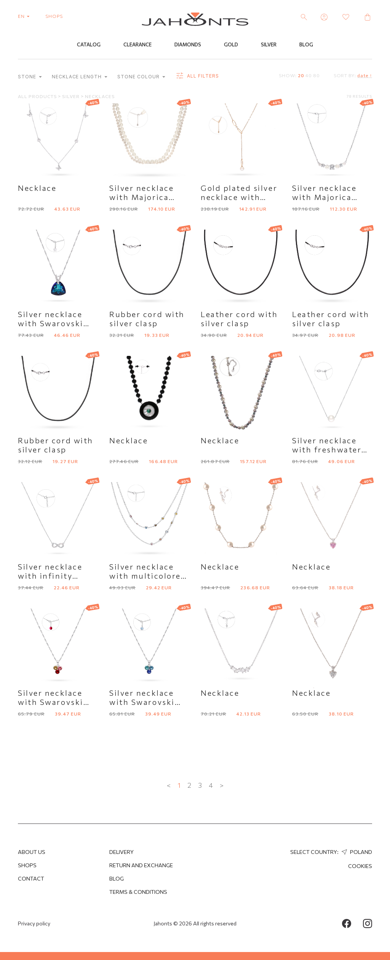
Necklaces (100, 96)
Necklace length (79, 76)
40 (308, 75)
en (25, 16)
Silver (269, 44)
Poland (356, 852)
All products (38, 96)
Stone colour (141, 76)
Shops (27, 865)
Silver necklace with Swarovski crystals (50, 702)
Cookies (360, 866)
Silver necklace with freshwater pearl (326, 449)
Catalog (89, 44)
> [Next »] (222, 785)
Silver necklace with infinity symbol (50, 575)
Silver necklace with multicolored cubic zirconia (148, 575)
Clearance (137, 44)
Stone (30, 76)
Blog (306, 44)
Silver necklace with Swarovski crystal (50, 323)
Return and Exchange (141, 865)
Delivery (121, 852)
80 (316, 75)
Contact (31, 878)
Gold (231, 44)
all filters (197, 76)
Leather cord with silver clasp (239, 318)
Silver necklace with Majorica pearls (141, 197)
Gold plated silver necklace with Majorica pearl (239, 197)
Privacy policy (34, 923)
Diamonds (187, 44)
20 (301, 75)
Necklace (37, 187)
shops (54, 16)
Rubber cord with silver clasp (147, 318)
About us (31, 852)
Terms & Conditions (138, 892)
